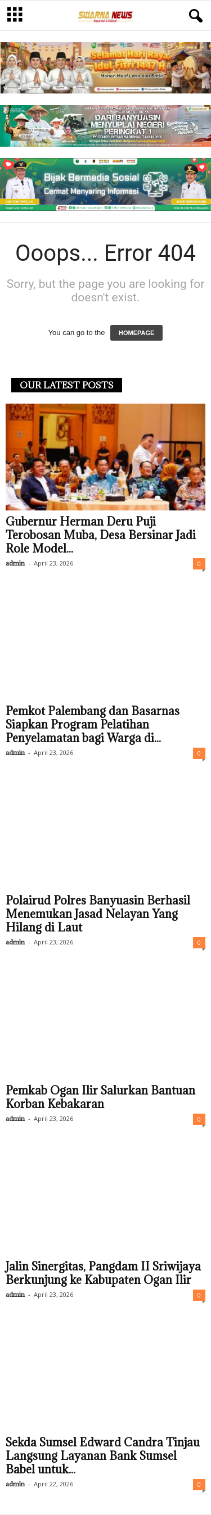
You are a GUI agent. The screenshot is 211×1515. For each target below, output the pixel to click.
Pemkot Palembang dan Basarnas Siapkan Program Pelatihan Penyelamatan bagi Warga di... (92, 724)
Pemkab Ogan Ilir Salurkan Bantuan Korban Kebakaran (100, 1097)
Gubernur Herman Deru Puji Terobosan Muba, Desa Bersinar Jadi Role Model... (101, 535)
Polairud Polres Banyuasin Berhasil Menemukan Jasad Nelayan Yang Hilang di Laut (98, 914)
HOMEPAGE (136, 332)
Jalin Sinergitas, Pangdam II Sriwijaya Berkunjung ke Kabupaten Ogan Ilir (103, 1273)
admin (15, 563)
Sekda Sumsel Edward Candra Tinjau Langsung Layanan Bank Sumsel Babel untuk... (103, 1456)
